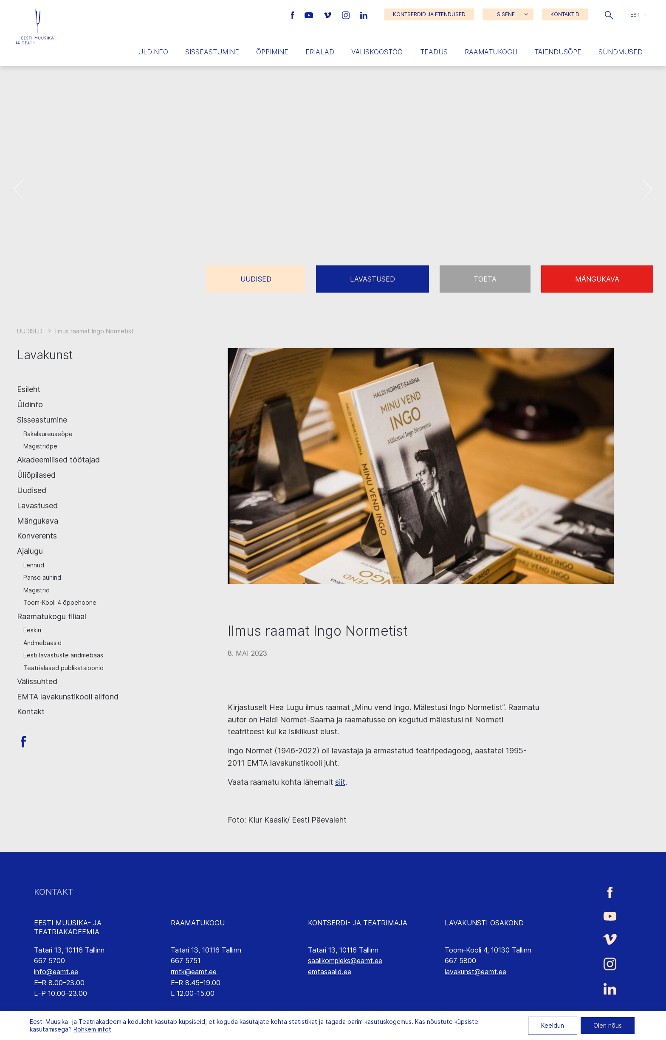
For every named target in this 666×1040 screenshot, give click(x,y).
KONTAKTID (564, 14)
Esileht (28, 389)
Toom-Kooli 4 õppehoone (59, 602)
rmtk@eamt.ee (194, 971)
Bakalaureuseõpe (48, 433)
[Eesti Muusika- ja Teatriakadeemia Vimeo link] (328, 14)
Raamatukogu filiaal (51, 616)
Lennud (33, 565)
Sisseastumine (212, 52)
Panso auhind (42, 577)
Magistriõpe (40, 446)
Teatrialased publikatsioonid (63, 667)
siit (340, 782)
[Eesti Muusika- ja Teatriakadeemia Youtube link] (310, 14)
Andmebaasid (42, 642)
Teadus (434, 52)
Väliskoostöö (377, 52)
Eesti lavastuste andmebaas (63, 655)
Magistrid (36, 590)
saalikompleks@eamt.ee (345, 960)
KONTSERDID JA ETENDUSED (429, 14)
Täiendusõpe (557, 52)
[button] (609, 14)
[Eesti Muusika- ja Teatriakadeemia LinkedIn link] (363, 14)
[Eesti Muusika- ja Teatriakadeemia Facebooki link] (293, 14)
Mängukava (597, 279)
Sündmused (620, 52)
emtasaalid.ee (329, 971)
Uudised (255, 279)
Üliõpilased (36, 475)
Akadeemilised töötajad (58, 459)
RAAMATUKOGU (198, 923)
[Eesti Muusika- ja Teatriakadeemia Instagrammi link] (347, 14)
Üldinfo (153, 52)
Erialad (319, 52)
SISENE (506, 14)
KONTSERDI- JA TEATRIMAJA (357, 923)
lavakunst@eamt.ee (475, 971)
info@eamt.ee (56, 971)
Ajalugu (30, 551)
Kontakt (31, 711)
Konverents (37, 535)
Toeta (485, 279)
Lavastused (372, 279)
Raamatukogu (491, 52)
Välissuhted (37, 681)
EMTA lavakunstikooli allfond (68, 696)
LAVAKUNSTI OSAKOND (484, 923)
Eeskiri (32, 630)
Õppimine (272, 52)
